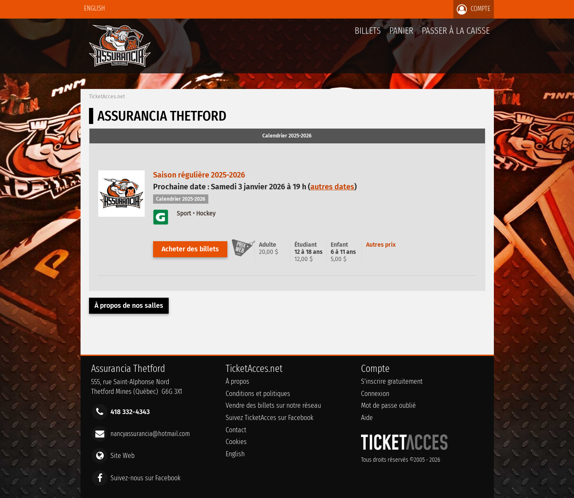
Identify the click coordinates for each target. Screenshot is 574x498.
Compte (473, 9)
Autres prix (381, 244)
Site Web (122, 456)
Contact (236, 430)
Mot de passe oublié (388, 405)
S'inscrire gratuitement (392, 381)
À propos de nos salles (128, 305)
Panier (401, 35)
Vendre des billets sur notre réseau (273, 405)
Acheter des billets (190, 249)
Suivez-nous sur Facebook (145, 478)
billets (368, 30)
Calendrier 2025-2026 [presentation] (287, 136)
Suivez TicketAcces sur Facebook (269, 418)
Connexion (375, 394)
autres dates (332, 186)
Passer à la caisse (456, 30)
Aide (367, 418)
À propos (237, 381)
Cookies (236, 442)
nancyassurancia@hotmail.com (150, 434)
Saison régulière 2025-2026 (199, 175)
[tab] (287, 136)
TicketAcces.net (107, 97)
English (94, 8)
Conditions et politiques (258, 394)
